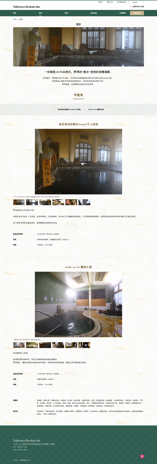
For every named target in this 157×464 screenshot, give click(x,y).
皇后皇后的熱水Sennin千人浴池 (66, 109)
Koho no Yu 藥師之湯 (94, 109)
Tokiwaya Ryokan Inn (26, 440)
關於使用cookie (25, 460)
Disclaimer (16, 460)
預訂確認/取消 (121, 2)
